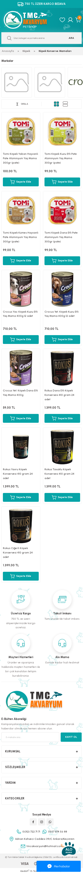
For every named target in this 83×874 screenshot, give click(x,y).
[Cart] (78, 20)
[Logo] (28, 20)
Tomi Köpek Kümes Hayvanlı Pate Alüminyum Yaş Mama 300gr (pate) (20, 237)
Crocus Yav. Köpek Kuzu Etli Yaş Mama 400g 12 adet (20, 314)
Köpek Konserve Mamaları (55, 51)
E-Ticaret (35, 871)
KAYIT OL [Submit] (71, 736)
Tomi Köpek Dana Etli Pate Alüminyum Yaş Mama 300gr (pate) (61, 237)
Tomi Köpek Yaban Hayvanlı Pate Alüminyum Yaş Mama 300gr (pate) (20, 158)
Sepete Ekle (20, 182)
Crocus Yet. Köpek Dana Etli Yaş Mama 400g (20, 392)
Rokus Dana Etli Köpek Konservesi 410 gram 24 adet (59, 395)
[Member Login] (70, 20)
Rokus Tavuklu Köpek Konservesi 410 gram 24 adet (59, 474)
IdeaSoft (24, 870)
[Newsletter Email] (30, 737)
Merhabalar (58, 866)
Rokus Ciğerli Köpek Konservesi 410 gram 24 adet (18, 553)
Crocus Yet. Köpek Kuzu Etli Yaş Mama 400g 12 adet (61, 314)
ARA (71, 38)
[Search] (41, 38)
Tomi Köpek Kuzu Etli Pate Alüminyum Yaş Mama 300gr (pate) (60, 158)
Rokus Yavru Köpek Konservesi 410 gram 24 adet (18, 474)
